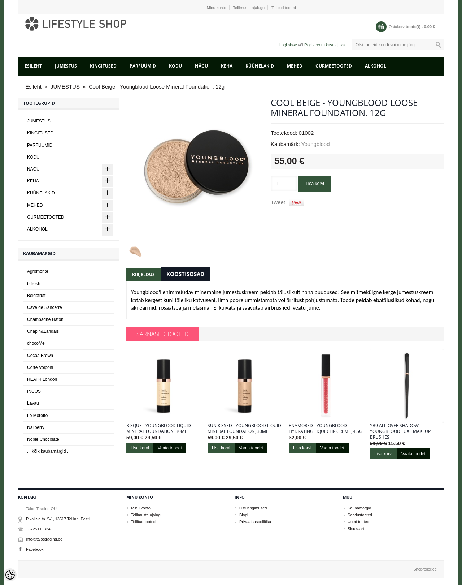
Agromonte (37, 271)
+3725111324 (38, 529)
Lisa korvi (315, 183)
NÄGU (201, 66)
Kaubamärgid (359, 508)
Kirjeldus (143, 274)
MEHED (294, 66)
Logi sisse (288, 45)
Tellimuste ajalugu (249, 7)
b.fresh (33, 283)
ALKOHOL (375, 66)
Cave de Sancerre (44, 307)
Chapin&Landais (43, 331)
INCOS (34, 391)
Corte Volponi (40, 367)
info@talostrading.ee (44, 539)
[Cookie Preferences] (10, 574)
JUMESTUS (66, 66)
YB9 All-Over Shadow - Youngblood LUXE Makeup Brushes (400, 431)
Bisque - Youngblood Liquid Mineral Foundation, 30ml (158, 428)
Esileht (33, 66)
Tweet (278, 202)
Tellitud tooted (283, 7)
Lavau (33, 403)
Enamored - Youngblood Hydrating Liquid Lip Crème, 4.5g (325, 428)
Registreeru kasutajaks (324, 45)
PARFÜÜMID (143, 66)
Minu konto (216, 7)
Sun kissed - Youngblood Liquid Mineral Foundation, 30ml (244, 428)
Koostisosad (185, 274)
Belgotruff (36, 295)
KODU (175, 66)
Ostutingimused (253, 508)
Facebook (34, 549)
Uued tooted (358, 522)
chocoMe (36, 343)
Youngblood (315, 144)
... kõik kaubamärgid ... (49, 451)
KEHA (226, 66)
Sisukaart (356, 528)
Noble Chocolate (43, 439)
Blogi (243, 515)
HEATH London (42, 379)
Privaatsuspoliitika (255, 522)
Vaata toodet (170, 448)
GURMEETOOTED (333, 66)
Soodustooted (360, 515)
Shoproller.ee (425, 569)
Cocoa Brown (40, 355)
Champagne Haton (45, 319)
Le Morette (37, 415)
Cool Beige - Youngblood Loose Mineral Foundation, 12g (157, 86)
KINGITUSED (103, 66)
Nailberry (35, 427)
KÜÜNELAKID (259, 66)
